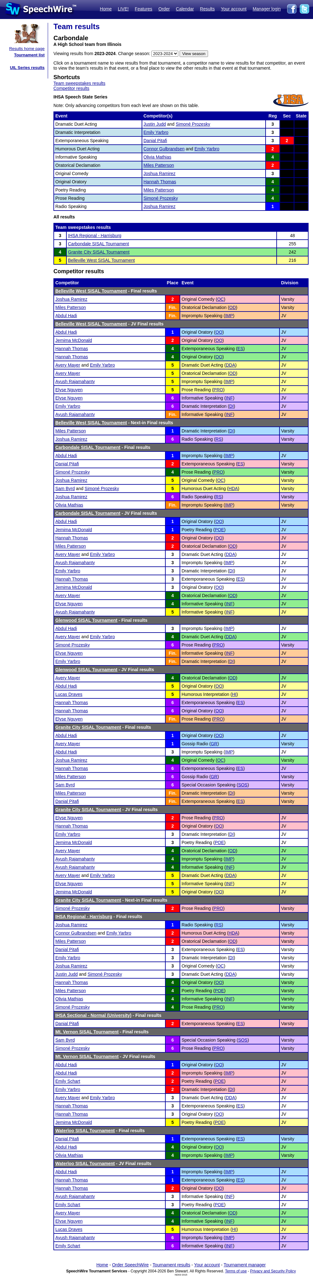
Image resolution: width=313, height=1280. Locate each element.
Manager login (267, 8)
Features (143, 8)
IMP (229, 315)
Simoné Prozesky (193, 124)
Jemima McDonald (73, 340)
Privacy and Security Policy (273, 1271)
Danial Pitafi (155, 140)
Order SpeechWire (130, 1264)
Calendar (185, 8)
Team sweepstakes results (79, 83)
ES (240, 348)
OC (220, 299)
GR (214, 743)
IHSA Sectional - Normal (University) (93, 1015)
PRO (218, 389)
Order (164, 8)
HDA (233, 488)
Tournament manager (245, 1264)
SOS (243, 784)
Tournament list (29, 55)
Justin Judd (155, 124)
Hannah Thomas (160, 181)
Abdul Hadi (66, 315)
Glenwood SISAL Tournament (86, 620)
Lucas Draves (69, 694)
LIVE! (123, 8)
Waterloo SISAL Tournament (85, 1130)
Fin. (172, 307)
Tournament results (171, 1264)
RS (219, 439)
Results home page (27, 48)
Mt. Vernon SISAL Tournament (87, 1031)
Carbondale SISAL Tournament (98, 243)
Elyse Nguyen (69, 389)
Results (207, 8)
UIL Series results (27, 67)
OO (219, 332)
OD (232, 307)
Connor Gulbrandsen (164, 148)
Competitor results (71, 88)
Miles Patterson (159, 165)
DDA (230, 365)
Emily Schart (67, 1081)
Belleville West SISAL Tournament (101, 260)
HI (234, 694)
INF (229, 397)
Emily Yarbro (156, 132)
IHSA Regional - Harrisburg (94, 235)
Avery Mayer (67, 365)
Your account (233, 8)
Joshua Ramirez (159, 173)
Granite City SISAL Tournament (99, 252)
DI (231, 406)
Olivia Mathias (157, 157)
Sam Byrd (65, 488)
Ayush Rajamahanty (75, 381)
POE (219, 529)
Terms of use (236, 1271)
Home (106, 8)
